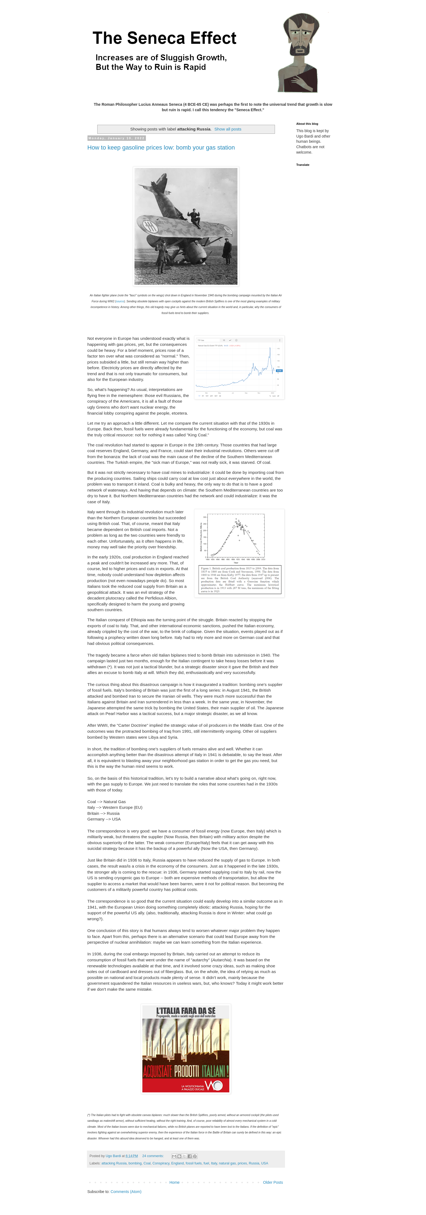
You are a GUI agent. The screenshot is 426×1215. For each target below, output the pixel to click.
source (120, 301)
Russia (254, 1163)
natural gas (227, 1163)
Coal (147, 1163)
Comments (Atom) (126, 1191)
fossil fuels (194, 1163)
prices (242, 1163)
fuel (206, 1163)
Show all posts (227, 129)
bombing (135, 1163)
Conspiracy (160, 1163)
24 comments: (153, 1156)
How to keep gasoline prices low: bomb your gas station (161, 147)
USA (264, 1163)
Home (175, 1182)
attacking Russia (114, 1163)
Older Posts (273, 1182)
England (177, 1163)
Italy (214, 1163)
